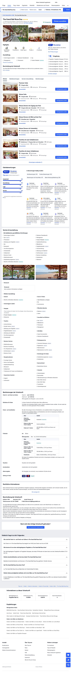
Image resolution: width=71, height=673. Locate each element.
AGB (26, 652)
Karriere (26, 650)
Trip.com (20, 586)
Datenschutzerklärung (30, 655)
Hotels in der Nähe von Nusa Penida (15, 624)
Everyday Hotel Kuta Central (32, 616)
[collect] (68, 655)
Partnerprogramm (51, 650)
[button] (52, 2)
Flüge (3, 5)
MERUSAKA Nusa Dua (11, 610)
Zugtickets (24, 5)
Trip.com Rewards (51, 647)
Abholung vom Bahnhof (41, 250)
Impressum (27, 657)
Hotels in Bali (53, 586)
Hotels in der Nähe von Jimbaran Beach (15, 621)
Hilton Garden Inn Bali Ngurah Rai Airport (16, 616)
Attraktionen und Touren (43, 5)
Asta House (9, 613)
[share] (68, 660)
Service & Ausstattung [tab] (27, 79)
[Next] (67, 272)
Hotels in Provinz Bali (43, 586)
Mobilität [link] (32, 5)
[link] (43, 2)
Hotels (9, 5)
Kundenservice (5, 645)
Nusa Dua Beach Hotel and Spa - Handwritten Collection (30, 610)
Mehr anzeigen (6, 70)
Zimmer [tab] (5, 79)
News (26, 647)
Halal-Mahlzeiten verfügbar (43, 299)
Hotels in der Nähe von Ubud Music (51, 630)
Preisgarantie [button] (48, 22)
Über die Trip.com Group (30, 659)
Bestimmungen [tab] (40, 79)
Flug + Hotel (16, 5)
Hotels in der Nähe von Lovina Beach (51, 621)
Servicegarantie (5, 647)
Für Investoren (50, 645)
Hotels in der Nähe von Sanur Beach (33, 621)
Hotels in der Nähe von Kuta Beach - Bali (35, 627)
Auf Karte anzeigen (52, 73)
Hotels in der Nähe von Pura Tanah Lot (15, 630)
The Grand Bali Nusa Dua (12, 19)
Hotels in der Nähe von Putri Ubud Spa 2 (16, 627)
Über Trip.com (28, 645)
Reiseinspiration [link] (56, 5)
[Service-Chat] (68, 665)
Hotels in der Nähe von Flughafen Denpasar (16, 633)
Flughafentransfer (40, 246)
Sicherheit (49, 655)
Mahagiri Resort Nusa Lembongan (51, 610)
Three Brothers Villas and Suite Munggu (49, 616)
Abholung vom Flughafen (9, 242)
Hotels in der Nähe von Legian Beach (33, 630)
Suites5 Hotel (16, 613)
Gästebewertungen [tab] (14, 79)
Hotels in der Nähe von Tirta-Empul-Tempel (34, 624)
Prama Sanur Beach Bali (25, 613)
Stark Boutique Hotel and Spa (38, 613)
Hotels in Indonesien (32, 586)
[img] (15, 33)
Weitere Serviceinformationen (9, 650)
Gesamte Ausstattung (8, 62)
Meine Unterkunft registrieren (54, 652)
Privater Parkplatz (40, 239)
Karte (63, 5)
